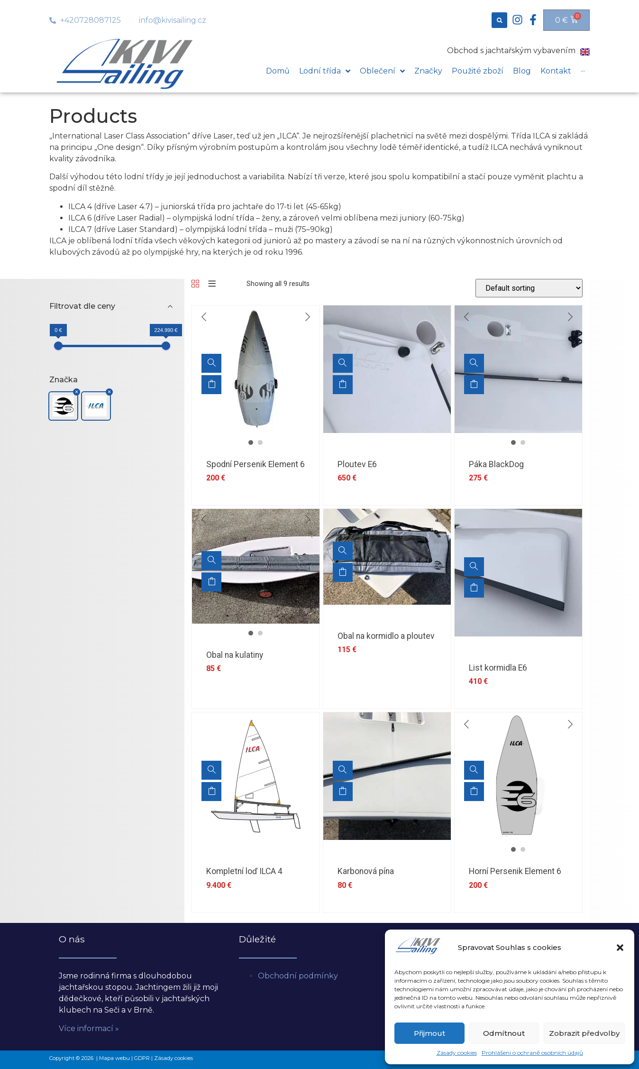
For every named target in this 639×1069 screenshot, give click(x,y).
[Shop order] (529, 288)
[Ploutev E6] (342, 363)
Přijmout (429, 1033)
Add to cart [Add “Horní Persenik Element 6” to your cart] (474, 791)
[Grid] (195, 284)
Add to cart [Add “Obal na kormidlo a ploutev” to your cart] (342, 572)
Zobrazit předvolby (584, 1033)
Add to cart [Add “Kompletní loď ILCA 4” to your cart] (211, 791)
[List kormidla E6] (474, 567)
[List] (212, 284)
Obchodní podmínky (298, 975)
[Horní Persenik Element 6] (474, 770)
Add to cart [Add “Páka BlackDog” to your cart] (474, 385)
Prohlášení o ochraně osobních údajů (532, 1052)
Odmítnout (504, 1033)
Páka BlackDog (496, 464)
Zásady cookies (457, 1052)
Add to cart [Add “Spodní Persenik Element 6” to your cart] (211, 385)
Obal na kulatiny (234, 655)
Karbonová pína (366, 871)
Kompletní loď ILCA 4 (244, 871)
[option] (256, 369)
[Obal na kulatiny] (211, 560)
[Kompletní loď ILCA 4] (211, 770)
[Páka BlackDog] (474, 363)
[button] (620, 947)
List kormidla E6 (498, 668)
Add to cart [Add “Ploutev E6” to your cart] (342, 385)
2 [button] (260, 442)
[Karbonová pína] (342, 770)
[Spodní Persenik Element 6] (211, 363)
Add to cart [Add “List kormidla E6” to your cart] (474, 588)
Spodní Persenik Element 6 (255, 464)
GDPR (142, 1058)
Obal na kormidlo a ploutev (386, 636)
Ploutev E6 (357, 464)
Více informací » (89, 1028)
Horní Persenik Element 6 (515, 871)
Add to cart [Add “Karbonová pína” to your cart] (342, 791)
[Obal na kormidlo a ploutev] (342, 551)
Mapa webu (114, 1058)
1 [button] (250, 442)
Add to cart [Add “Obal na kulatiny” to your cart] (211, 582)
